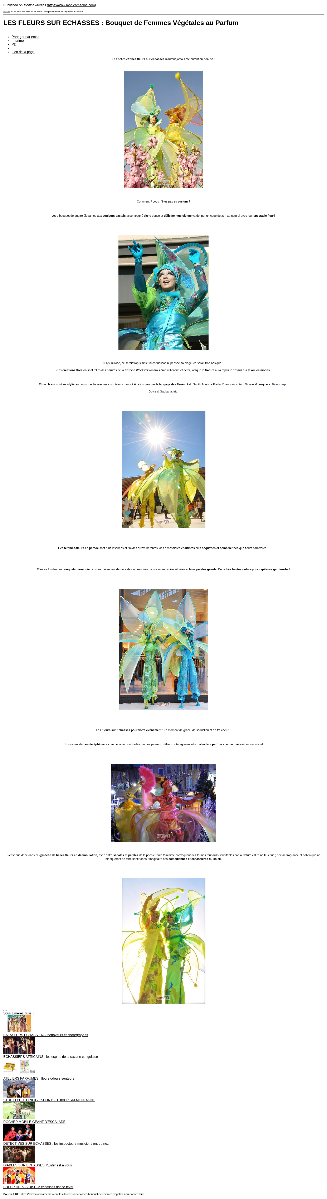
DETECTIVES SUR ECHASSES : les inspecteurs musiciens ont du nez (56, 1143)
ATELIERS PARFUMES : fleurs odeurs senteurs (38, 1078)
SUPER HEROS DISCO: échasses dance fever (38, 1187)
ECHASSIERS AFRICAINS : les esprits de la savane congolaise (50, 1056)
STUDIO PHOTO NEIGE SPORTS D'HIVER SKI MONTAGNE (49, 1100)
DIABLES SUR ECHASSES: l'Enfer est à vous (37, 1165)
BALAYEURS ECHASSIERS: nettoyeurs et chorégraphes (45, 1035)
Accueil (6, 11)
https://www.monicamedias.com (71, 5)
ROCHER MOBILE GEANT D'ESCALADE (34, 1122)
